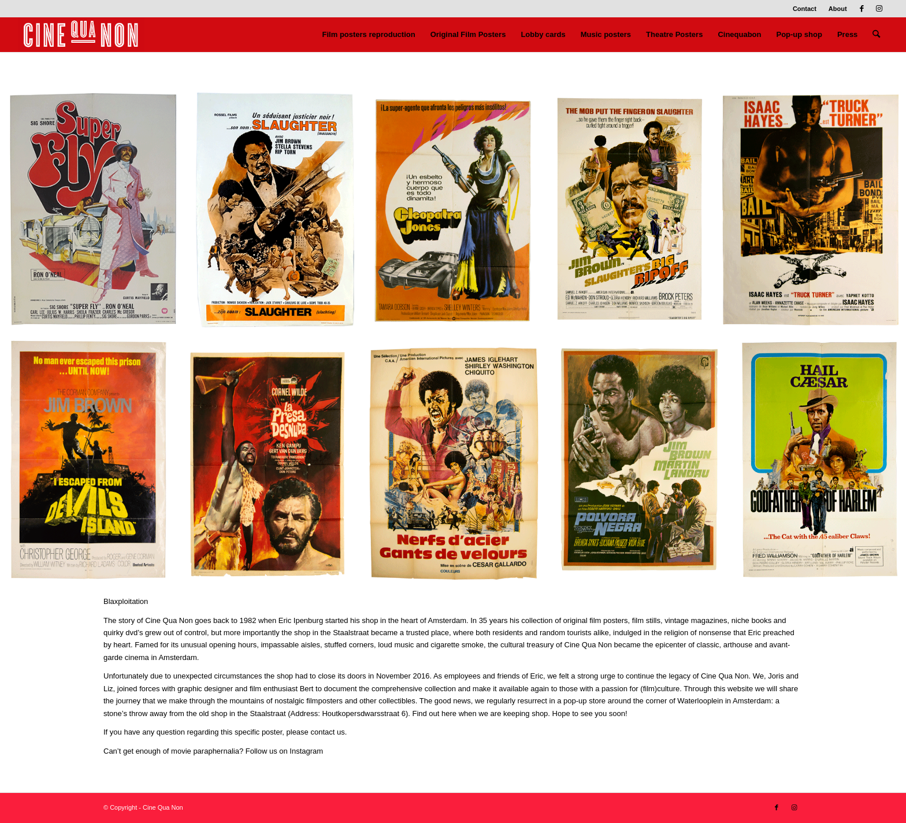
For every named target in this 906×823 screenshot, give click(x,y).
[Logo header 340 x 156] (81, 34)
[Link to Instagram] (879, 8)
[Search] (876, 34)
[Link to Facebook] (861, 8)
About (838, 8)
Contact (804, 8)
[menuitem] (805, 9)
